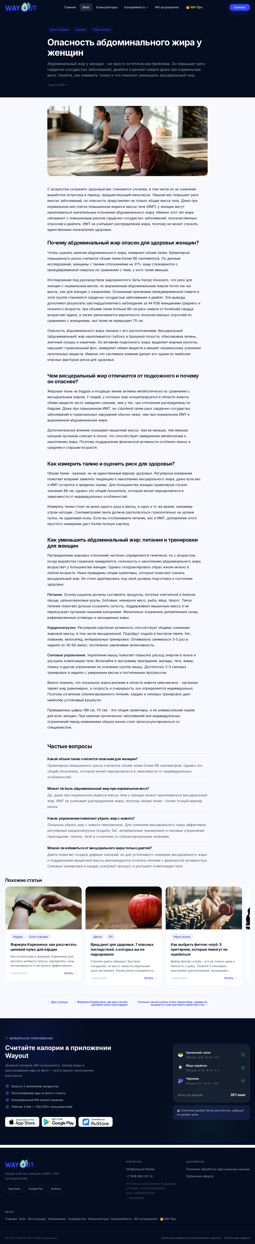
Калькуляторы (106, 7)
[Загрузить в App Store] (22, 1125)
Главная (70, 7)
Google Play (36, 1188)
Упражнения (57, 1219)
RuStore (56, 1188)
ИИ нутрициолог (167, 7)
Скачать (239, 7)
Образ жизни (101, 29)
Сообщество (77, 1219)
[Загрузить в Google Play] (59, 1125)
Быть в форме (59, 29)
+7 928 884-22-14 (139, 1176)
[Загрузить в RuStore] (95, 1125)
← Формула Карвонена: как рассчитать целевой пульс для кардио (135, 1004)
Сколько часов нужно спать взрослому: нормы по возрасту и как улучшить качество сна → (184, 1004)
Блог (86, 7)
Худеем (81, 29)
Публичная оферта (199, 1176)
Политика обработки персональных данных (218, 1169)
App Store (14, 1188)
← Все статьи (58, 1002)
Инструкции (37, 1219)
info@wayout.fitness (140, 1169)
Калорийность (136, 7)
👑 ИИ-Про (194, 7)
